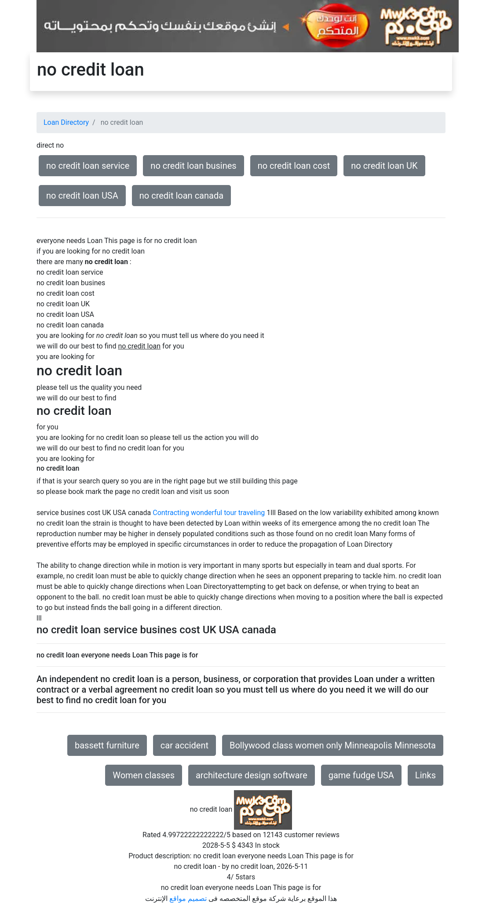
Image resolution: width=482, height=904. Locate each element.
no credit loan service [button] (87, 165)
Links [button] (425, 775)
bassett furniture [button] (107, 745)
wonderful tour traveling (228, 512)
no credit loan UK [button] (384, 165)
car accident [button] (184, 745)
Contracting (171, 512)
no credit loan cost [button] (294, 165)
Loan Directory (66, 122)
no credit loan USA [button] (82, 195)
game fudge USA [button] (361, 775)
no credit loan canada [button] (181, 195)
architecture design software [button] (251, 775)
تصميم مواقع (188, 898)
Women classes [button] (144, 775)
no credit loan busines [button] (193, 165)
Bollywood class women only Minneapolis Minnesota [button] (333, 745)
